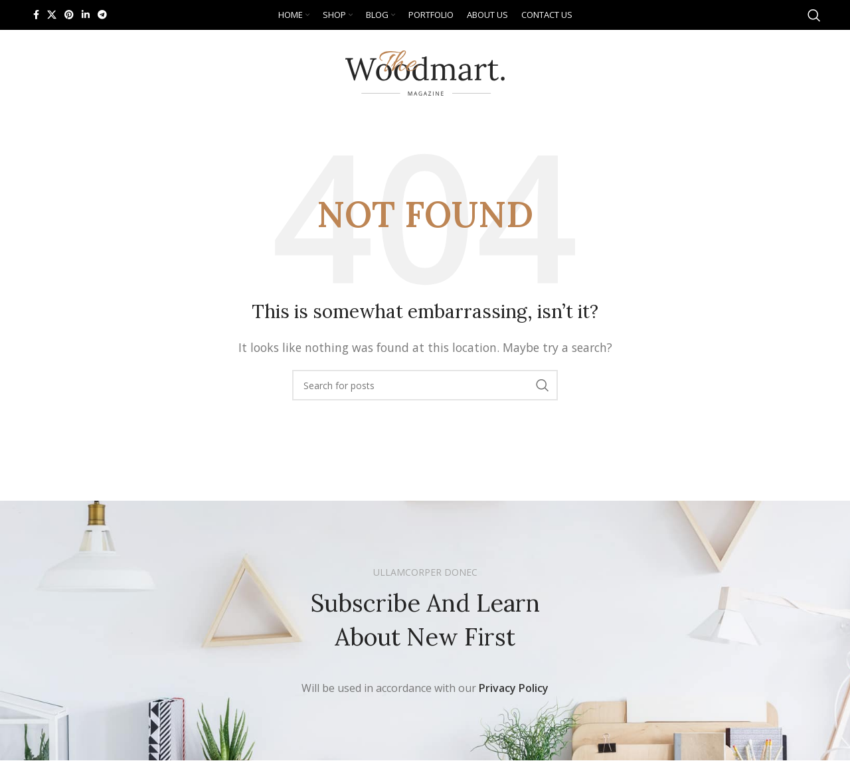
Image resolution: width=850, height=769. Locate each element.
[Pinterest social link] (69, 15)
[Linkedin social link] (86, 15)
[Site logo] (425, 71)
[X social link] (51, 15)
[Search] (814, 15)
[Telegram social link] (102, 15)
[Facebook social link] (36, 15)
